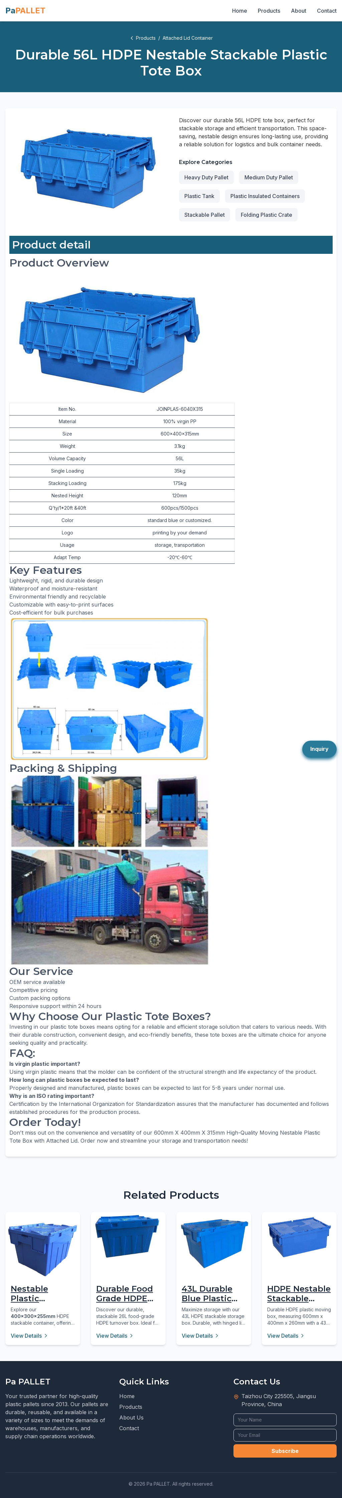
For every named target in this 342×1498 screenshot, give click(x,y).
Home (239, 10)
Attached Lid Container (188, 38)
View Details (29, 1335)
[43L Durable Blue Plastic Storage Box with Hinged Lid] (213, 1243)
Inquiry (319, 749)
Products (269, 10)
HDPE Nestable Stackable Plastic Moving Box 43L (299, 1303)
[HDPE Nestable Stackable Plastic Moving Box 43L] (299, 1237)
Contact (327, 10)
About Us (131, 1417)
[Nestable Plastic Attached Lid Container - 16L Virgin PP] (42, 1249)
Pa (25, 10)
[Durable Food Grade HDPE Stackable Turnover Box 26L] (128, 1236)
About (298, 10)
